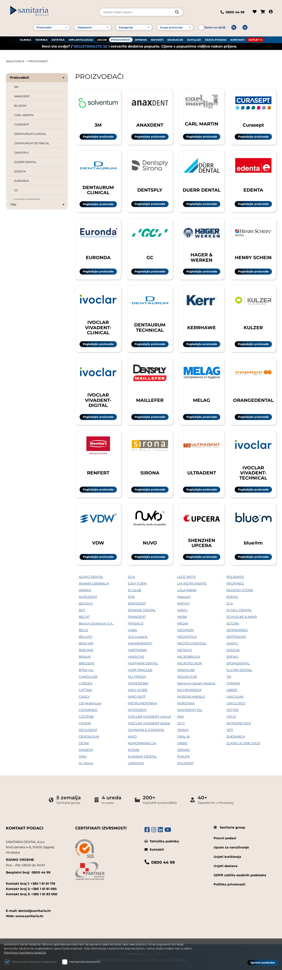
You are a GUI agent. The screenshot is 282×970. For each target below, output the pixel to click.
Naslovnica (15, 61)
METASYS (184, 650)
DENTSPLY (21, 152)
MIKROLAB (185, 670)
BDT (82, 610)
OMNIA (182, 730)
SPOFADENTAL (238, 663)
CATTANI (85, 690)
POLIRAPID (235, 577)
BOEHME (86, 650)
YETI (229, 730)
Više (37, 204)
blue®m (253, 543)
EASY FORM (137, 583)
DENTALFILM (89, 736)
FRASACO (135, 623)
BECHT (84, 617)
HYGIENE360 (138, 683)
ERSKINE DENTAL (142, 610)
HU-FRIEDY (137, 677)
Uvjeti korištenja (227, 857)
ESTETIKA (58, 39)
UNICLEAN (234, 697)
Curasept (253, 125)
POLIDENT (185, 763)
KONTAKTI (237, 39)
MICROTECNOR (189, 663)
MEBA (182, 617)
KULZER (253, 327)
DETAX (84, 743)
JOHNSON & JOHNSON (146, 730)
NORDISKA (185, 703)
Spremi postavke (262, 962)
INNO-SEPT (137, 697)
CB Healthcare (90, 703)
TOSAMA (233, 683)
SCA (229, 603)
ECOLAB (134, 590)
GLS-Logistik (137, 637)
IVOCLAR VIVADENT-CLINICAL (98, 327)
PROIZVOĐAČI (121, 39)
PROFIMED (235, 583)
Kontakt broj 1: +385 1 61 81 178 (30, 883)
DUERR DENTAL (25, 162)
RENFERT (98, 473)
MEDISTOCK (187, 637)
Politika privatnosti (229, 884)
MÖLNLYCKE (187, 677)
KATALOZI (194, 39)
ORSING (183, 750)
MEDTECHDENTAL (191, 643)
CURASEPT (21, 124)
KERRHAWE (201, 327)
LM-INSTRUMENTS (192, 583)
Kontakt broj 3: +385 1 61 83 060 (31, 894)
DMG (83, 756)
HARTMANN (137, 650)
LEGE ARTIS (186, 577)
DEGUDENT (88, 730)
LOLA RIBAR (186, 590)
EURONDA (21, 181)
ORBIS (182, 743)
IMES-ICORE (137, 690)
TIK (228, 677)
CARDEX (85, 683)
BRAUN (85, 657)
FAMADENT (137, 617)
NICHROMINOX (189, 690)
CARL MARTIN (23, 115)
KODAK (133, 750)
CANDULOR (88, 677)
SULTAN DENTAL (239, 670)
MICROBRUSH (188, 657)
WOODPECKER (238, 723)
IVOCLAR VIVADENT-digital (149, 723)
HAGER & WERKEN (201, 257)
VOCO (231, 716)
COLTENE (86, 716)
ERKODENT (137, 603)
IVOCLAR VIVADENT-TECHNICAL (253, 473)
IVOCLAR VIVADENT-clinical (149, 716)
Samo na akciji (214, 27)
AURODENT (88, 597)
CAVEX (84, 697)
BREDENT (87, 663)
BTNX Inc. (86, 670)
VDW (98, 543)
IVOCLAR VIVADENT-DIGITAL (98, 400)
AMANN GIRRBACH (94, 583)
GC (16, 190)
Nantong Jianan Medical (196, 683)
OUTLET (254, 39)
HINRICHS (136, 657)
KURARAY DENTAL (142, 756)
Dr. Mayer (86, 763)
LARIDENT (136, 763)
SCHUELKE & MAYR (241, 617)
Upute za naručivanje (231, 847)
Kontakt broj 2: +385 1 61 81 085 (31, 889)
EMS (131, 597)
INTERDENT (137, 710)
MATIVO (183, 603)
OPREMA (141, 39)
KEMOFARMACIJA (142, 743)
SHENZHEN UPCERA (201, 542)
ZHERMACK (235, 736)
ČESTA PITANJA (215, 39)
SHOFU (232, 643)
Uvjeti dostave (226, 866)
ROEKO (232, 597)
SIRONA (149, 473)
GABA (132, 630)
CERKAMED (88, 710)
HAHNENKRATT (140, 643)
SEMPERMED (237, 630)
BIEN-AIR (86, 643)
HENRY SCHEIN (253, 257)
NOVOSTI (157, 39)
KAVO (132, 736)
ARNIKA (85, 590)
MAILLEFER (150, 400)
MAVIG (182, 610)
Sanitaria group (229, 827)
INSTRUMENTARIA (142, 703)
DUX (131, 577)
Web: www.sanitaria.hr (24, 916)
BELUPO (85, 637)
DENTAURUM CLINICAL (30, 134)
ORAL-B (183, 736)
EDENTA (20, 171)
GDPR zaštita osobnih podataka (240, 875)
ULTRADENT (202, 473)
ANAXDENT (22, 96)
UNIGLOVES (235, 703)
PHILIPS (183, 756)
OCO (181, 723)
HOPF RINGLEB (140, 670)
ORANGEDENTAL (253, 400)
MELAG (202, 400)
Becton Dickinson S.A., (96, 623)
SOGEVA (233, 650)
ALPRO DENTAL (91, 577)
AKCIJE (102, 39)
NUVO (150, 543)
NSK (180, 716)
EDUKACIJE (175, 39)
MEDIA (182, 623)
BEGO (83, 630)
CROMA (85, 723)
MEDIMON (185, 630)
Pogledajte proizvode (98, 136)
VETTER (232, 710)
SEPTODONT (236, 637)
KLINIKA (25, 39)
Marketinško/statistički (85, 962)
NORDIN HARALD (191, 697)
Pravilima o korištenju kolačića (25, 952)
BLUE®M (20, 105)
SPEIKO (232, 657)
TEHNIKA (41, 39)
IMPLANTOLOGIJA (81, 39)
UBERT (232, 690)
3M (16, 87)
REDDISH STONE (239, 590)
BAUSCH (86, 603)
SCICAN (232, 623)
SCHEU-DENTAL (239, 610)
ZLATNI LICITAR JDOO (243, 743)
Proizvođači (37, 78)
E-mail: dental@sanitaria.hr (28, 911)
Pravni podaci (225, 838)
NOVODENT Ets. (189, 710)
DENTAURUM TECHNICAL (31, 143)
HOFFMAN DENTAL (143, 663)
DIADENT (86, 750)
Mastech (184, 597)
